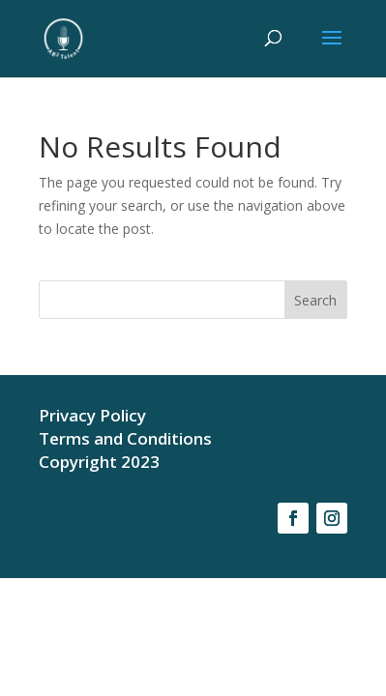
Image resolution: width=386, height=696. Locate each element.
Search (315, 300)
